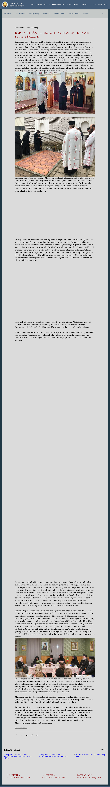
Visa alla (102, 750)
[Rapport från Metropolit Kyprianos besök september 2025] (55, 762)
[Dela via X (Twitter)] (21, 735)
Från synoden (20, 13)
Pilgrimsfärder (74, 13)
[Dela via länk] (32, 735)
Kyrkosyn (86, 13)
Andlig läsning (34, 13)
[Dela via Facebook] (16, 735)
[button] (42, 4)
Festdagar (46, 13)
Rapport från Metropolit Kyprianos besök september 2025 (54, 776)
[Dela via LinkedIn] (27, 735)
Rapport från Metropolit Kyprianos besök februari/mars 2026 (19, 776)
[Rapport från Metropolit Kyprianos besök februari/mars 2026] (20, 762)
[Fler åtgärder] (94, 27)
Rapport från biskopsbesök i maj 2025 (89, 776)
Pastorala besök (59, 13)
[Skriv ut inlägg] (37, 735)
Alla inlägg (7, 13)
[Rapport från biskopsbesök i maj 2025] (90, 762)
